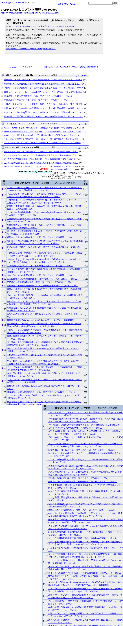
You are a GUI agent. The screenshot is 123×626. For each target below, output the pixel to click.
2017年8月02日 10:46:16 (44, 26)
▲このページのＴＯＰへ (21, 67)
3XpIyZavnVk (19, 3)
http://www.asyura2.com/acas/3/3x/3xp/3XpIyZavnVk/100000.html (30, 13)
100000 (74, 67)
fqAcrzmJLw (60, 26)
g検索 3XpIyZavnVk (67, 4)
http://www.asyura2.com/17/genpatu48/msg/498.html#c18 (31, 49)
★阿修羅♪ (6, 3)
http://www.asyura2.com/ (61, 169)
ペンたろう (20, 26)
